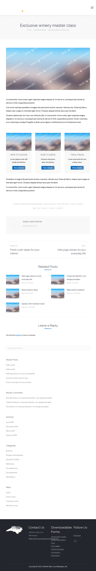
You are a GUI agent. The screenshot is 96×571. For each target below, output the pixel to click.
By (50, 204)
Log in (8, 492)
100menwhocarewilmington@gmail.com (43, 539)
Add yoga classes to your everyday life (32, 277)
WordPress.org (11, 505)
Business (9, 451)
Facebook (77, 535)
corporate (52, 208)
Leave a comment (77, 204)
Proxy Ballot (55, 546)
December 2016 (12, 426)
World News (10, 477)
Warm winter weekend (75, 290)
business (44, 208)
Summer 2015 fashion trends (33, 304)
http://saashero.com (30, 226)
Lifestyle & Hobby (28, 204)
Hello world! (10, 365)
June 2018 (10, 422)
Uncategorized (11, 472)
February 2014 (11, 435)
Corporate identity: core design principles (76, 277)
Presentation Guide (58, 537)
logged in (18, 335)
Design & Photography (14, 455)
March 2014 (10, 431)
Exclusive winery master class (17, 378)
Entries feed (10, 497)
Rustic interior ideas (30, 290)
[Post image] (12, 279)
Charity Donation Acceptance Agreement (57, 552)
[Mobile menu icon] (92, 7)
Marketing (38, 204)
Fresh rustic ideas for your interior (18, 382)
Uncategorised (11, 468)
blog (38, 208)
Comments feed (12, 501)
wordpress (60, 208)
